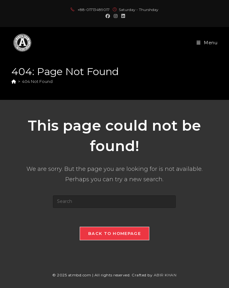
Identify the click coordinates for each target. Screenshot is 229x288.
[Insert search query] (114, 201)
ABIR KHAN (165, 275)
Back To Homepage (114, 233)
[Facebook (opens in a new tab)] (108, 16)
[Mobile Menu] (207, 43)
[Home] (13, 81)
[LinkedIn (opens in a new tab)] (122, 16)
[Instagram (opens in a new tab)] (115, 16)
